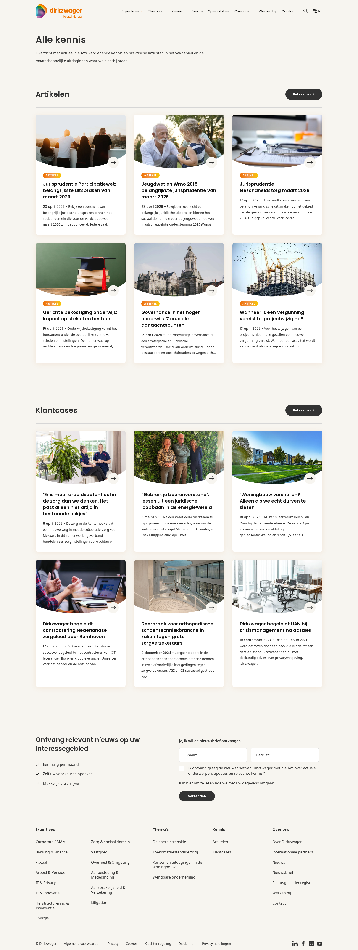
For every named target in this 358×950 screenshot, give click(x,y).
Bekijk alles (304, 94)
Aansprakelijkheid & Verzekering (108, 890)
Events (197, 11)
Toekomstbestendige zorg (175, 852)
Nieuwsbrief (282, 872)
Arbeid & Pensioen (52, 872)
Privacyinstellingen (216, 943)
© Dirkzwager (46, 943)
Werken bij (267, 11)
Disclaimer (187, 943)
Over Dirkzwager (287, 841)
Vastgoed (99, 852)
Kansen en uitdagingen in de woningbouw (177, 865)
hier (189, 783)
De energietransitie (169, 841)
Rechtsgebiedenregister (293, 882)
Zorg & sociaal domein (110, 841)
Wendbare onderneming (174, 877)
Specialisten (218, 11)
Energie (42, 918)
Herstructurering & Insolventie (52, 906)
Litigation (99, 902)
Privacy (113, 943)
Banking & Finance (52, 852)
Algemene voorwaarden (82, 943)
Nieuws (278, 862)
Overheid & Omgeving (110, 862)
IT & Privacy (46, 882)
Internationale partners (292, 852)
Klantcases (222, 852)
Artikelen (220, 841)
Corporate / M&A (50, 841)
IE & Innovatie (48, 893)
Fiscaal (41, 862)
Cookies (131, 943)
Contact (289, 11)
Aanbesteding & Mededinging (105, 875)
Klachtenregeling (158, 943)
